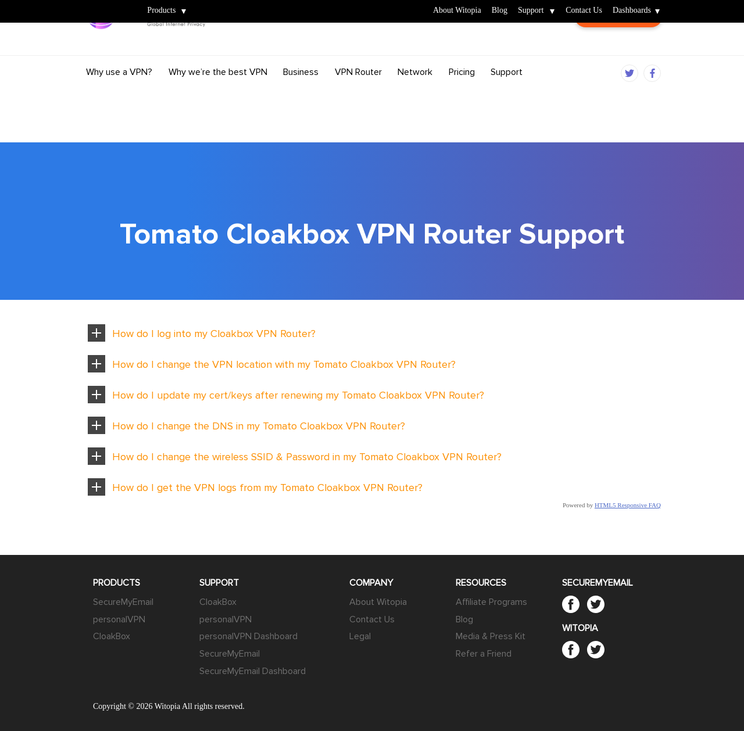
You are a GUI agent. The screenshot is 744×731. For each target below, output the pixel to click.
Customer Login (618, 50)
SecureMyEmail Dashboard (252, 671)
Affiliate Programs (491, 602)
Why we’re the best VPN (218, 95)
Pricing (462, 95)
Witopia (106, 4)
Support (530, 11)
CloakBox (111, 636)
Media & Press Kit (490, 636)
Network (415, 95)
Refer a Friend (484, 654)
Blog (499, 11)
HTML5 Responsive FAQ (628, 504)
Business (301, 95)
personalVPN (119, 619)
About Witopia (457, 11)
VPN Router (358, 95)
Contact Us (584, 11)
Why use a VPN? (119, 95)
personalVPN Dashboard (248, 636)
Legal (360, 636)
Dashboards (632, 11)
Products (161, 11)
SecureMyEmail (123, 602)
